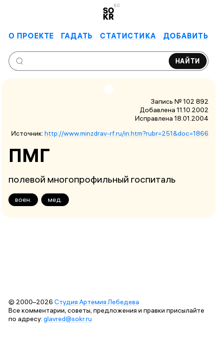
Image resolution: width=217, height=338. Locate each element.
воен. (23, 199)
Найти (188, 61)
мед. (55, 199)
